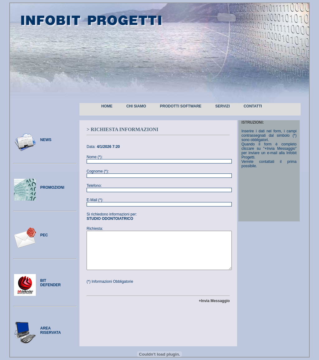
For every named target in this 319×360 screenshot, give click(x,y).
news (45, 140)
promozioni (52, 187)
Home (106, 106)
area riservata (50, 330)
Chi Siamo (136, 106)
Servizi (222, 106)
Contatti (253, 106)
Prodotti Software (180, 106)
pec (44, 235)
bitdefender (50, 282)
